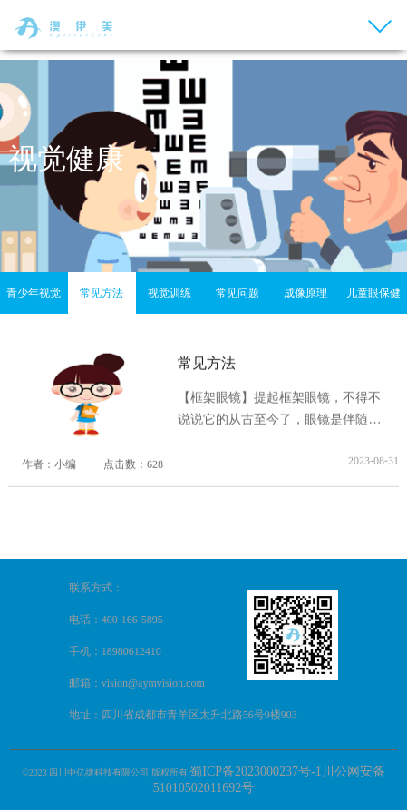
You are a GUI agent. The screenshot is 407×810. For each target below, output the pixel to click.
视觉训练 (169, 293)
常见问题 (237, 293)
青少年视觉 (33, 293)
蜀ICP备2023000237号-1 (255, 771)
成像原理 (305, 293)
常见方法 (101, 293)
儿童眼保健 (373, 293)
